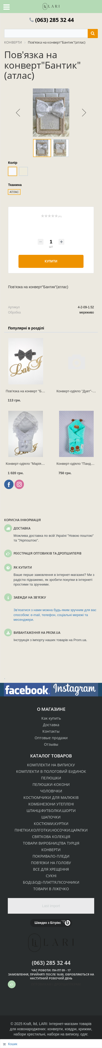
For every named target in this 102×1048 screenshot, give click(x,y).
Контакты (51, 731)
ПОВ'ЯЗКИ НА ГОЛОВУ (51, 862)
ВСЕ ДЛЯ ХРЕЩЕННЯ (51, 869)
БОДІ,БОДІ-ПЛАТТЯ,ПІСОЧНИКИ (51, 882)
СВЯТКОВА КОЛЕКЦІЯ (51, 836)
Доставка (51, 724)
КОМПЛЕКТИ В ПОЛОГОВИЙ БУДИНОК (51, 771)
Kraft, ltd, (30, 1024)
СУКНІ (51, 875)
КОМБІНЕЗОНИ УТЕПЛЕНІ (51, 804)
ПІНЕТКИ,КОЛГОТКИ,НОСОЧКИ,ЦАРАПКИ (51, 830)
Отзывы (51, 744)
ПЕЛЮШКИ (51, 777)
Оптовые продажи (51, 737)
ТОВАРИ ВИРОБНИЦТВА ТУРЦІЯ (51, 843)
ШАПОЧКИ (51, 817)
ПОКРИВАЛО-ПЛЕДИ (51, 856)
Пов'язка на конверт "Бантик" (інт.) (32, 391)
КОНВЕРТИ (51, 849)
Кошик (12, 1044)
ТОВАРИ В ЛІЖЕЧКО (51, 888)
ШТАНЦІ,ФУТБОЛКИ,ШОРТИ (51, 810)
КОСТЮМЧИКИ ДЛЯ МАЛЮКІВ (51, 797)
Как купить (51, 718)
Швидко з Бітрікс (48, 923)
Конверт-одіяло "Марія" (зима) (29, 464)
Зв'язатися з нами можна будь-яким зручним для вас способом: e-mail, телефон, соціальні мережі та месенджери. (55, 615)
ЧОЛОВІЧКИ (51, 790)
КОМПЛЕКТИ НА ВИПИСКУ (51, 764)
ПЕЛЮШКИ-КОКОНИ (51, 784)
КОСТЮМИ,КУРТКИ (51, 823)
